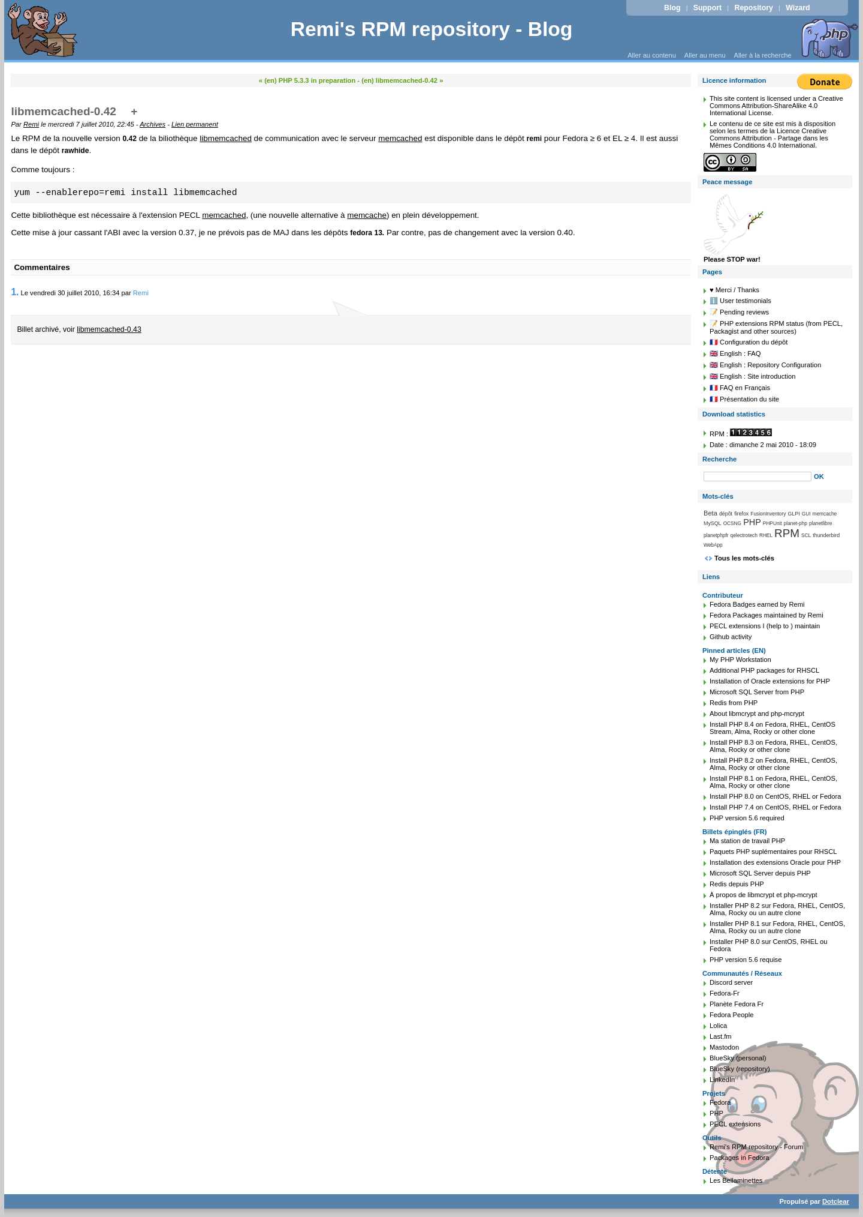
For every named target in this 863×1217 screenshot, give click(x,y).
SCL (806, 535)
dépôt (725, 514)
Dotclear (835, 1201)
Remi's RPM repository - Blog (432, 29)
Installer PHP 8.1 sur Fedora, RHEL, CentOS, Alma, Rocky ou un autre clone (777, 927)
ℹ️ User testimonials (740, 300)
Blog (672, 8)
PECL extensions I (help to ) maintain (765, 626)
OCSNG (732, 523)
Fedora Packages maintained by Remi (766, 615)
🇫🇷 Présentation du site (744, 399)
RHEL (766, 535)
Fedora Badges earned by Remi (757, 604)
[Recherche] (757, 476)
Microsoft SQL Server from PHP (757, 692)
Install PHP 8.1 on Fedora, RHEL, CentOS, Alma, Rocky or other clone (773, 782)
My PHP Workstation (740, 659)
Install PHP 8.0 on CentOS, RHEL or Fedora (775, 796)
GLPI (793, 514)
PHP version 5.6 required (747, 818)
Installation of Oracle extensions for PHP (770, 681)
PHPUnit (772, 523)
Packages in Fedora (740, 1157)
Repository (754, 8)
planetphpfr (716, 535)
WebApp (713, 545)
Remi (31, 124)
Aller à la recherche (762, 55)
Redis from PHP (734, 702)
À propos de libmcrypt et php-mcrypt (763, 894)
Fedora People (731, 1014)
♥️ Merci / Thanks (734, 289)
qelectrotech (744, 535)
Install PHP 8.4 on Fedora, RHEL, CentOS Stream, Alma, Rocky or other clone (772, 728)
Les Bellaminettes (736, 1180)
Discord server (731, 982)
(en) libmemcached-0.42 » (402, 80)
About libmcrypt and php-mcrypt (757, 713)
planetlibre (820, 523)
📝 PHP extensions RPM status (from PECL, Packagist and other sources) (776, 327)
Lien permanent (194, 124)
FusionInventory (768, 514)
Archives (152, 124)
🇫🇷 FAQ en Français (740, 387)
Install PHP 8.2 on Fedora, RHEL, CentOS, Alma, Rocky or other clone (773, 764)
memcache (367, 215)
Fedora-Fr (725, 993)
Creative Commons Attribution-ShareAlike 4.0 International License (776, 105)
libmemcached (226, 138)
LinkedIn (722, 1079)
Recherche (719, 459)
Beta (710, 513)
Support (707, 8)
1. (15, 292)
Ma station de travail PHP (747, 840)
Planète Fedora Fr (737, 1004)
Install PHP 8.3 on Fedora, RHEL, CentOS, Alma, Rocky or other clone (773, 746)
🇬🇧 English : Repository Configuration (765, 364)
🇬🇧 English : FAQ (735, 353)
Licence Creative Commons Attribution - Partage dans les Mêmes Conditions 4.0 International (769, 138)
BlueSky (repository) (740, 1068)
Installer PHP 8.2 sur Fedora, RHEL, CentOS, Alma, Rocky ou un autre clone (777, 909)
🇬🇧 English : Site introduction (752, 376)
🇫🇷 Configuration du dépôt (748, 342)
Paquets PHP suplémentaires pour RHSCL (773, 851)
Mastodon (724, 1047)
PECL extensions (735, 1124)
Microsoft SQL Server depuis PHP (760, 873)
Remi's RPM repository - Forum (756, 1146)
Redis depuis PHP (737, 884)
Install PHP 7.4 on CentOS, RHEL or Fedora (775, 807)
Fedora (720, 1102)
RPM (786, 533)
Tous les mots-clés (744, 558)
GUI (806, 514)
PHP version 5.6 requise (745, 959)
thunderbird (826, 535)
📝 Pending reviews (739, 312)
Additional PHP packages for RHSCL (764, 670)
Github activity (731, 636)
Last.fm (721, 1036)
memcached (400, 138)
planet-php (795, 523)
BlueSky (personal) (738, 1058)
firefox (741, 514)
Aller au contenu (651, 55)
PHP (752, 522)
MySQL (713, 523)
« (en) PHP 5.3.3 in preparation (307, 80)
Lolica (718, 1025)
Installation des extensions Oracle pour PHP (775, 862)
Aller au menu (705, 55)
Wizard (798, 8)
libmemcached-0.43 (109, 329)
